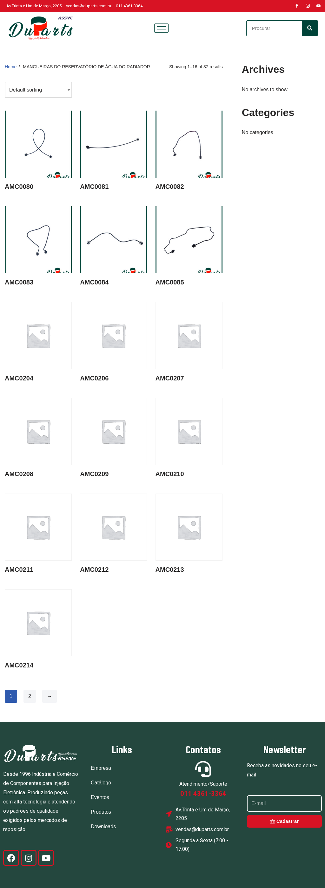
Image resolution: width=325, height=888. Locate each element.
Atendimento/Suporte (203, 784)
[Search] (310, 28)
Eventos (100, 797)
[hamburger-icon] (161, 28)
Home (11, 66)
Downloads (103, 826)
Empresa (101, 768)
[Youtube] (318, 6)
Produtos (101, 812)
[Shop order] (38, 90)
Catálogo (101, 782)
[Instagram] (308, 6)
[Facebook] (297, 6)
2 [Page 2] (29, 696)
